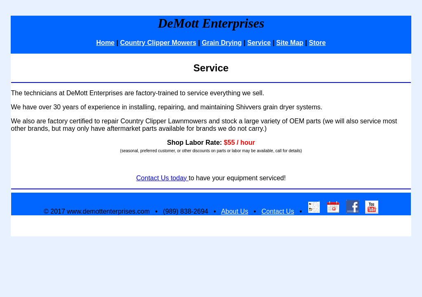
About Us (234, 211)
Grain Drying (222, 42)
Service (259, 42)
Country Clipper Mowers (158, 42)
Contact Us (277, 211)
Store (317, 42)
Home (105, 42)
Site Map (289, 42)
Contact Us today (162, 178)
